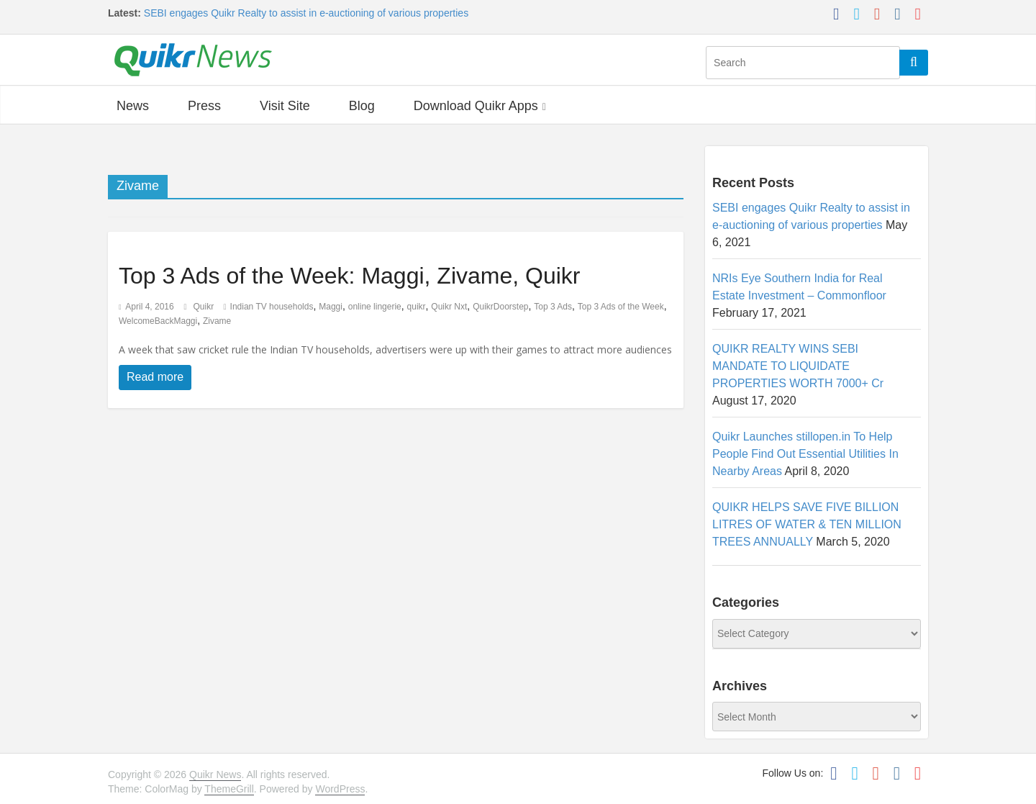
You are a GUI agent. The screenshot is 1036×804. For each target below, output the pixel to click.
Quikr (205, 307)
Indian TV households (272, 307)
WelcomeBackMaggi (158, 321)
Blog (362, 106)
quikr (416, 307)
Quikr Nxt (449, 307)
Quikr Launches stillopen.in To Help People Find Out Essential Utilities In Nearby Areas (805, 453)
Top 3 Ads (553, 307)
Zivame (217, 321)
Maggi (330, 307)
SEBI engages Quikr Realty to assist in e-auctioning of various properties (306, 13)
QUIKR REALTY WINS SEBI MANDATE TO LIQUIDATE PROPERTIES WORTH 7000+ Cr (797, 366)
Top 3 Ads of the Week (621, 307)
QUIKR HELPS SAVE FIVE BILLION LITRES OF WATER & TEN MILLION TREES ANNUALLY (806, 524)
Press (204, 106)
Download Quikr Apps (476, 106)
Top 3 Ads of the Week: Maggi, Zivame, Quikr (349, 276)
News (133, 106)
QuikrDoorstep (500, 307)
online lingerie (374, 307)
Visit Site (285, 106)
